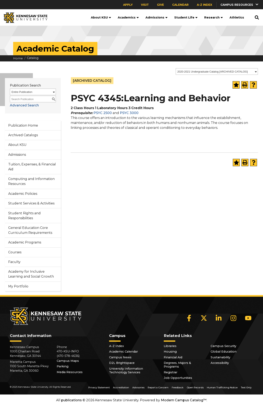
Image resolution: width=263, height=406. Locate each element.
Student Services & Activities (31, 203)
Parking (62, 366)
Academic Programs (24, 242)
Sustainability (220, 357)
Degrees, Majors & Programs (177, 364)
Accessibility (220, 363)
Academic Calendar (123, 351)
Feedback (177, 387)
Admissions (156, 17)
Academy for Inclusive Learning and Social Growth (31, 274)
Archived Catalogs (23, 135)
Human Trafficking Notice (222, 387)
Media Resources (70, 372)
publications (71, 400)
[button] (239, 4)
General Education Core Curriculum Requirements (30, 230)
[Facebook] (189, 318)
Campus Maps (68, 361)
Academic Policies (22, 194)
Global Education (223, 351)
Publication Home (23, 125)
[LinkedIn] (219, 318)
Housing (170, 351)
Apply (128, 4)
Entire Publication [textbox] (22, 91)
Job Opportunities (178, 378)
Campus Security (223, 346)
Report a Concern (158, 387)
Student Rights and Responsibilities (24, 215)
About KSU (101, 17)
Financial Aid (173, 357)
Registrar (170, 372)
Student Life (186, 17)
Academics (128, 17)
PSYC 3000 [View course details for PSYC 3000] (129, 113)
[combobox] (217, 71)
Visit (145, 4)
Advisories (138, 387)
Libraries (170, 346)
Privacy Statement (99, 387)
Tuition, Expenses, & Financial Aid (32, 166)
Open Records (195, 387)
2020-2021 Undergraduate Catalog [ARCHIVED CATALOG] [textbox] (212, 71)
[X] (204, 318)
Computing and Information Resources (31, 181)
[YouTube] (248, 318)
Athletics (237, 17)
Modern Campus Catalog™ (183, 400)
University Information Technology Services (126, 370)
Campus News (120, 357)
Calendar (180, 4)
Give (160, 4)
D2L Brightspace (122, 363)
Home (18, 58)
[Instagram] (233, 318)
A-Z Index (204, 4)
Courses (14, 252)
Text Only (246, 387)
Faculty (14, 262)
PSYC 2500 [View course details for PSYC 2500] (102, 113)
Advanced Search (24, 105)
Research (213, 17)
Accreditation (121, 387)
